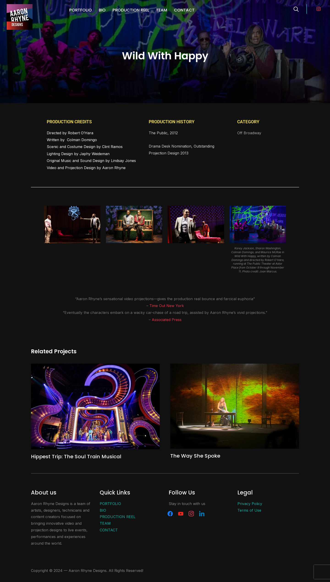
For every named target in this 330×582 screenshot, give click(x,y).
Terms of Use (249, 510)
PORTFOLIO (80, 10)
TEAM (161, 10)
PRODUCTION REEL (131, 10)
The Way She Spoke (195, 455)
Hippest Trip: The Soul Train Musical (76, 456)
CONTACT (184, 10)
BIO (102, 10)
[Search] (296, 8)
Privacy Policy (249, 503)
